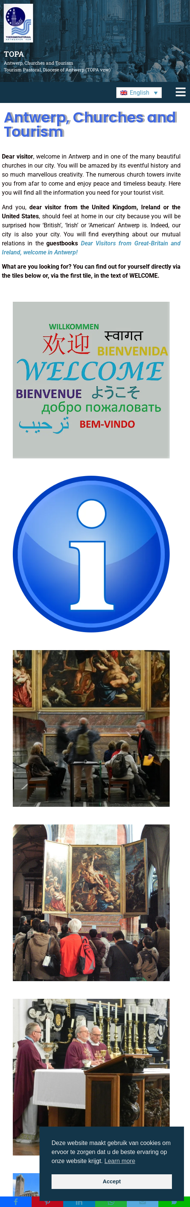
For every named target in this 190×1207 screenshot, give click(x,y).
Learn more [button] (120, 1161)
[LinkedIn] (79, 1201)
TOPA (14, 54)
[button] (139, 92)
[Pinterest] (47, 1201)
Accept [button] (112, 1181)
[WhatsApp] (111, 1201)
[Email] (142, 1201)
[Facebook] (16, 1201)
